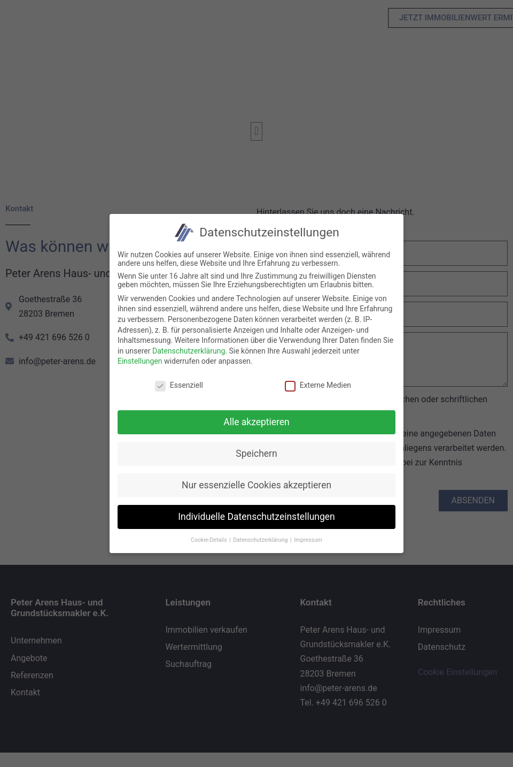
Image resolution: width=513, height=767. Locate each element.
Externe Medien (315, 385)
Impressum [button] (305, 539)
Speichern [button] (253, 453)
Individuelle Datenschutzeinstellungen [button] (253, 516)
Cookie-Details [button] (206, 539)
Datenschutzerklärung (185, 351)
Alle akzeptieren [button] (254, 422)
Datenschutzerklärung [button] (258, 539)
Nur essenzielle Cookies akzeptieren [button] (253, 485)
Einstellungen (136, 361)
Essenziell (176, 385)
